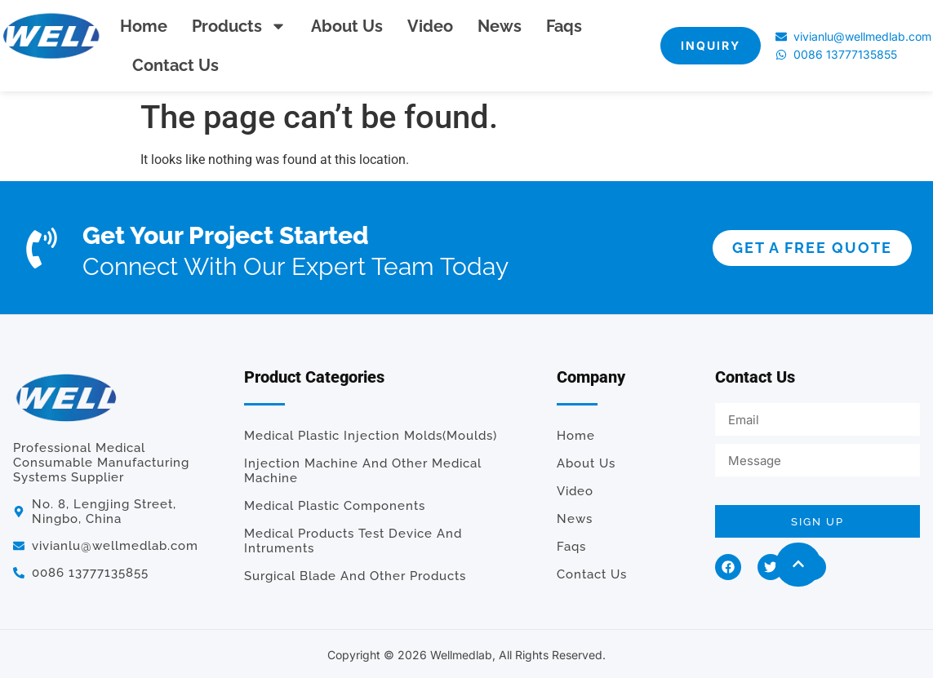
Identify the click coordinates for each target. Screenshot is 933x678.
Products (239, 26)
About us (347, 26)
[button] (798, 565)
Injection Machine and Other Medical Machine (363, 470)
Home (143, 26)
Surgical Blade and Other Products (355, 576)
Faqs (564, 26)
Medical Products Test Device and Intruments (353, 541)
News (500, 26)
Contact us (175, 65)
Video (430, 26)
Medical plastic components (334, 506)
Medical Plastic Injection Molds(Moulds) (370, 435)
